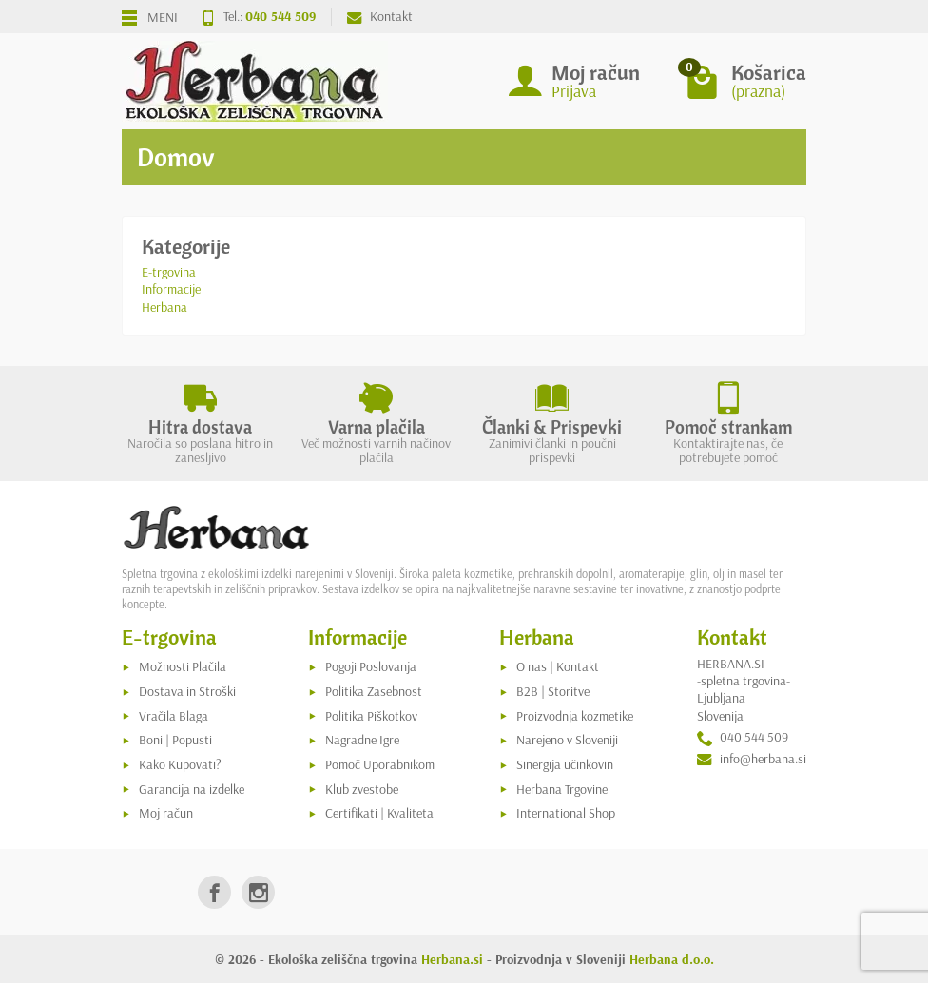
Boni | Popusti (175, 739)
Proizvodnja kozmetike (574, 715)
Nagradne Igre (362, 739)
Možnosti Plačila (182, 666)
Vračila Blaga (173, 715)
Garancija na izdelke (191, 789)
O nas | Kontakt (557, 666)
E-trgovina (169, 271)
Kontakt (380, 16)
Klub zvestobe (361, 789)
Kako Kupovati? (180, 764)
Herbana (164, 307)
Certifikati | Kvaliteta (379, 812)
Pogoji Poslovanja (370, 666)
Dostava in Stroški (187, 691)
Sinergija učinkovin (564, 764)
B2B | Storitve (553, 691)
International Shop (565, 812)
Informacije (171, 289)
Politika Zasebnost (373, 691)
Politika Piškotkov (371, 715)
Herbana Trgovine (562, 789)
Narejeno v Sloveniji (567, 739)
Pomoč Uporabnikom (380, 764)
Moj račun (166, 812)
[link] (214, 892)
